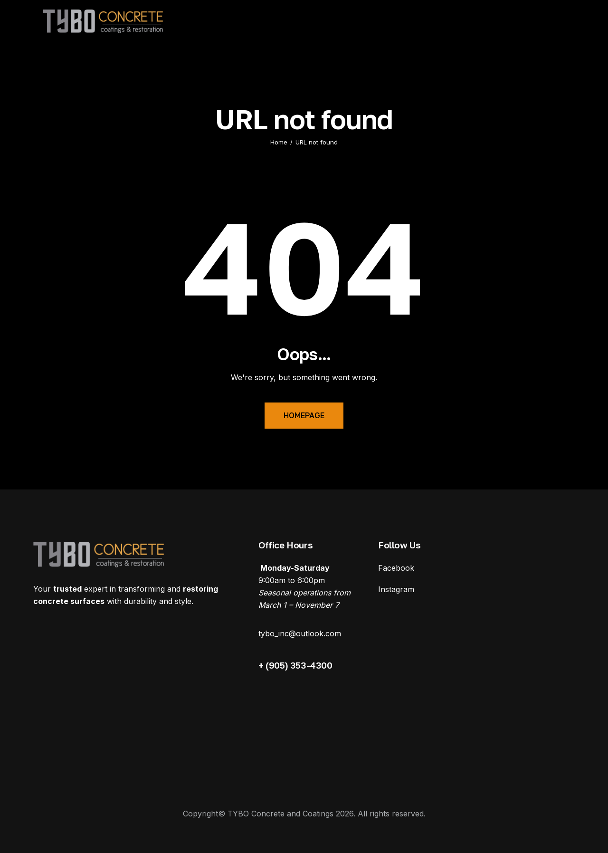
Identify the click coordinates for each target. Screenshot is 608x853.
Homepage (304, 415)
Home (278, 142)
